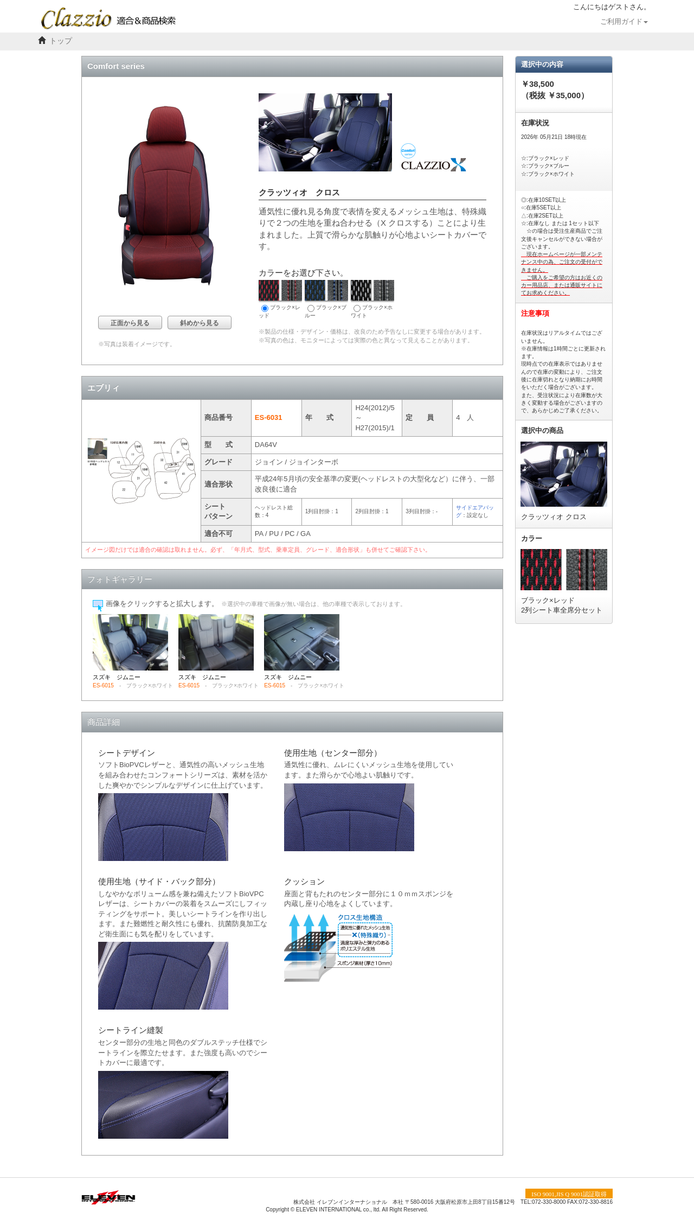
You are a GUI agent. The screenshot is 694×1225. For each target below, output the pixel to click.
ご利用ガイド (624, 21)
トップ (60, 41)
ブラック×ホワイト (372, 299)
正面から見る (130, 323)
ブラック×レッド (280, 299)
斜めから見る (199, 323)
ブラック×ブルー (326, 299)
